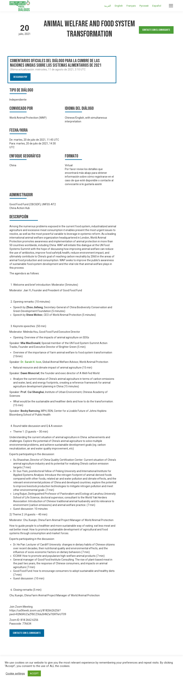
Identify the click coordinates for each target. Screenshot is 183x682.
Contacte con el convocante (156, 29)
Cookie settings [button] (15, 673)
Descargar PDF (20, 77)
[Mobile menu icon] (171, 5)
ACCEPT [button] (34, 673)
